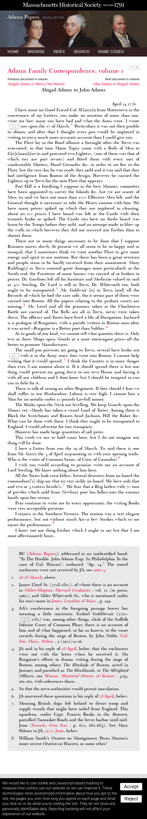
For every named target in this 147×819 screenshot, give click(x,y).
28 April (69, 648)
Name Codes (111, 52)
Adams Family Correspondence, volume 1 (65, 70)
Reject (131, 798)
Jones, (74, 600)
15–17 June (54, 730)
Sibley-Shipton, (58, 590)
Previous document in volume (28, 79)
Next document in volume (122, 79)
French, (50, 725)
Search (81, 52)
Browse (36, 52)
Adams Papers (42, 553)
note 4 (99, 569)
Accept (131, 786)
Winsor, (80, 675)
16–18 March (30, 577)
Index (59, 52)
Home (13, 52)
